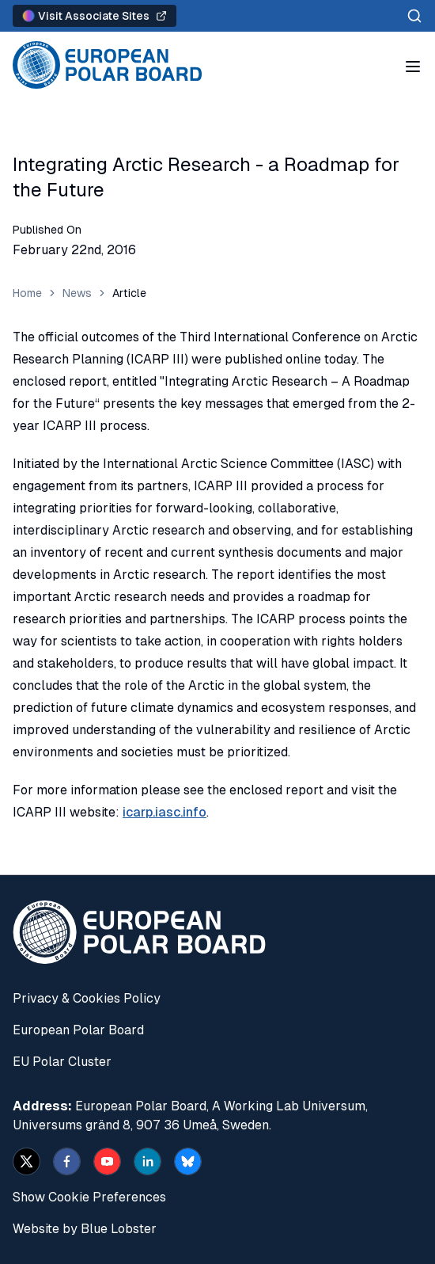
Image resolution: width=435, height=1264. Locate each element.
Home (27, 293)
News (77, 293)
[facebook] (67, 1161)
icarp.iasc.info (164, 812)
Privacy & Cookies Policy (87, 998)
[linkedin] (147, 1161)
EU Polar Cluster (62, 1061)
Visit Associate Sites (94, 16)
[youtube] (107, 1161)
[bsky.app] (188, 1161)
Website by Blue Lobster (85, 1228)
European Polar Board (78, 1029)
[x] (26, 1161)
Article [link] (129, 293)
